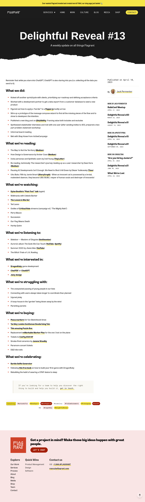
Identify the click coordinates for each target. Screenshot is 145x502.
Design (28, 467)
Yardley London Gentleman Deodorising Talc (30, 323)
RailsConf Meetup (116, 107)
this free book (25, 367)
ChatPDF (14, 270)
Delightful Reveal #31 (118, 122)
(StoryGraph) (44, 174)
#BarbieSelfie (23, 403)
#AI (40, 408)
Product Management (34, 464)
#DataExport (34, 403)
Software (29, 471)
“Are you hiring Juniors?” (120, 157)
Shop (13, 484)
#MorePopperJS (46, 403)
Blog (12, 477)
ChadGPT (25, 270)
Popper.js (49, 108)
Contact (131, 12)
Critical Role (24, 208)
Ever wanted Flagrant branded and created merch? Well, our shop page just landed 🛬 (72, 3)
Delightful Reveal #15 (118, 136)
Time (90, 170)
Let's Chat (39, 450)
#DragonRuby (48, 408)
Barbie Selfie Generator (21, 363)
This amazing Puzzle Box (22, 328)
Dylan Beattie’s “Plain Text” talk (24, 191)
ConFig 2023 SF (26, 336)
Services (14, 467)
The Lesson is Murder (20, 199)
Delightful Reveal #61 (118, 143)
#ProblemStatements (72, 403)
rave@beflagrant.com (59, 468)
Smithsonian (44, 239)
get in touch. (67, 388)
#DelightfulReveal (61, 408)
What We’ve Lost (116, 173)
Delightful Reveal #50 (118, 114)
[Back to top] (139, 495)
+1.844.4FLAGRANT (62, 464)
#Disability (58, 403)
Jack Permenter (124, 91)
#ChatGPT (96, 403)
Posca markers (17, 319)
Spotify (58, 243)
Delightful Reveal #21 (118, 165)
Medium (39, 150)
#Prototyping (86, 403)
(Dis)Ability (41, 120)
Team (13, 487)
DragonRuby (16, 266)
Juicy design (16, 274)
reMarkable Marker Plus (33, 332)
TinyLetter (59, 158)
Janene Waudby (40, 341)
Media (13, 480)
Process (14, 471)
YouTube (50, 243)
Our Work (15, 464)
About (13, 474)
